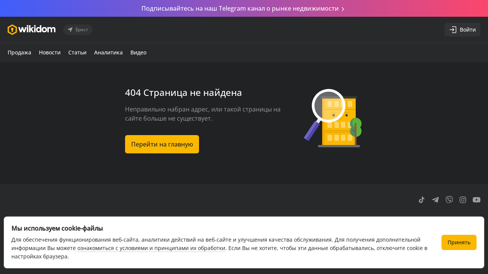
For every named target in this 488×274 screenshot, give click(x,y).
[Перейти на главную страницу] (32, 29)
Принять (459, 242)
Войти (462, 29)
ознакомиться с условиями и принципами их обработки (151, 248)
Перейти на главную (162, 144)
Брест (77, 29)
